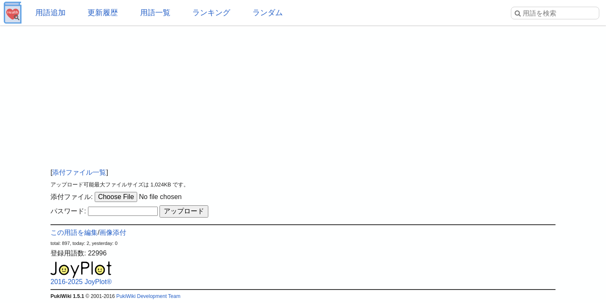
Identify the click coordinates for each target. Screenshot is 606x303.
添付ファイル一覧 (79, 172)
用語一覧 (155, 12)
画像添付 (112, 232)
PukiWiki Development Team (148, 296)
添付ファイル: (71, 196)
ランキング (211, 12)
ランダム (267, 12)
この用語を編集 (74, 232)
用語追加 (50, 12)
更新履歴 (103, 12)
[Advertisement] (303, 93)
